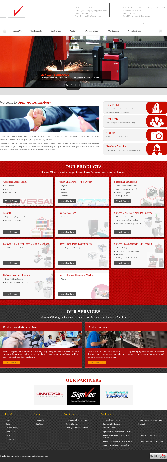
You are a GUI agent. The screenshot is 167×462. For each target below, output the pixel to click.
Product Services (72, 424)
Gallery (73, 31)
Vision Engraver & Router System (151, 420)
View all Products (11, 201)
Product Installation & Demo (76, 420)
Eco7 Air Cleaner (109, 428)
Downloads (136, 23)
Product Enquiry (92, 31)
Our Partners (113, 31)
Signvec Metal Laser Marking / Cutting (117, 432)
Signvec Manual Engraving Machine (116, 445)
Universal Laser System (111, 420)
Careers (149, 23)
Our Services (55, 31)
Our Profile (40, 420)
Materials (141, 424)
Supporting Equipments (111, 424)
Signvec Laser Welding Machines (150, 441)
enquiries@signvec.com (141, 16)
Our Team (39, 424)
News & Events (134, 31)
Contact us (160, 23)
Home (126, 23)
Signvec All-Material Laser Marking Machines (116, 436)
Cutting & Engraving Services (77, 428)
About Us (17, 31)
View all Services (11, 362)
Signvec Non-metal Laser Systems (151, 435)
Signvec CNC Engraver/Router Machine (117, 441)
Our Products (36, 31)
